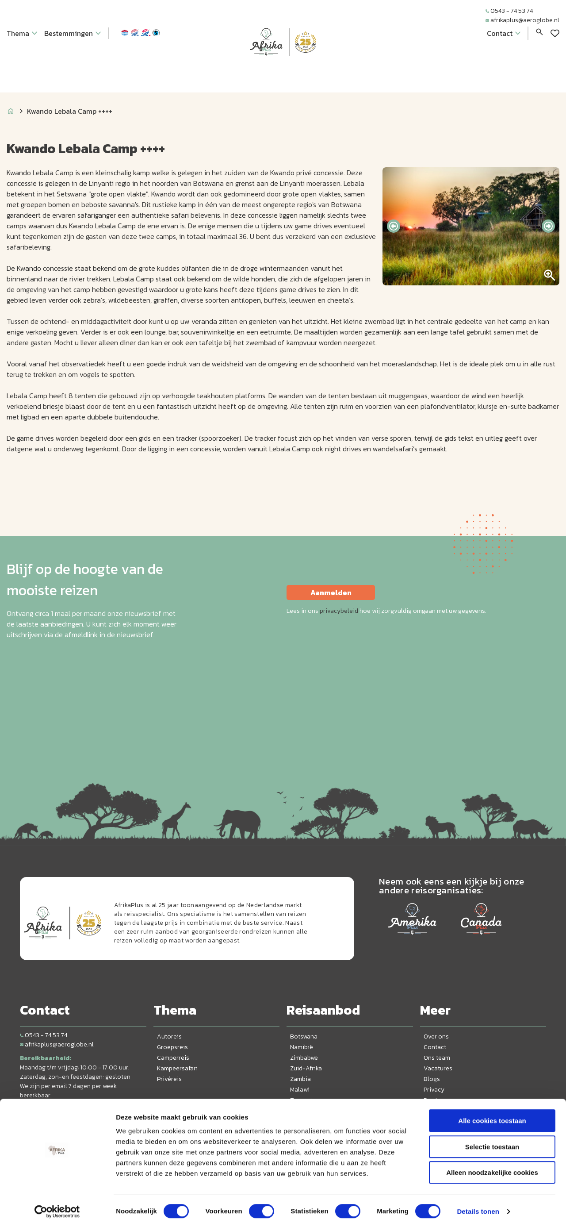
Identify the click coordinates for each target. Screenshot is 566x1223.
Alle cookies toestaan (492, 1115)
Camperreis (173, 1057)
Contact (435, 1047)
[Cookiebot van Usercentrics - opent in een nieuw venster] (57, 1205)
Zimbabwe (304, 1057)
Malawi (300, 1089)
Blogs (432, 1079)
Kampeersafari (177, 1068)
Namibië (301, 1047)
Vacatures (438, 1068)
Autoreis (169, 1036)
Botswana (303, 1036)
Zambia (300, 1079)
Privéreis (169, 1079)
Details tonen (478, 1205)
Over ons (436, 1036)
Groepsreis (172, 1047)
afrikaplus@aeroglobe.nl (522, 20)
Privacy (434, 1089)
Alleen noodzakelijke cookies (492, 1166)
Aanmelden (331, 592)
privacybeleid (339, 610)
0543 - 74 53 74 (509, 10)
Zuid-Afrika (306, 1068)
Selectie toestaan (492, 1141)
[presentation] (393, 226)
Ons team (437, 1057)
